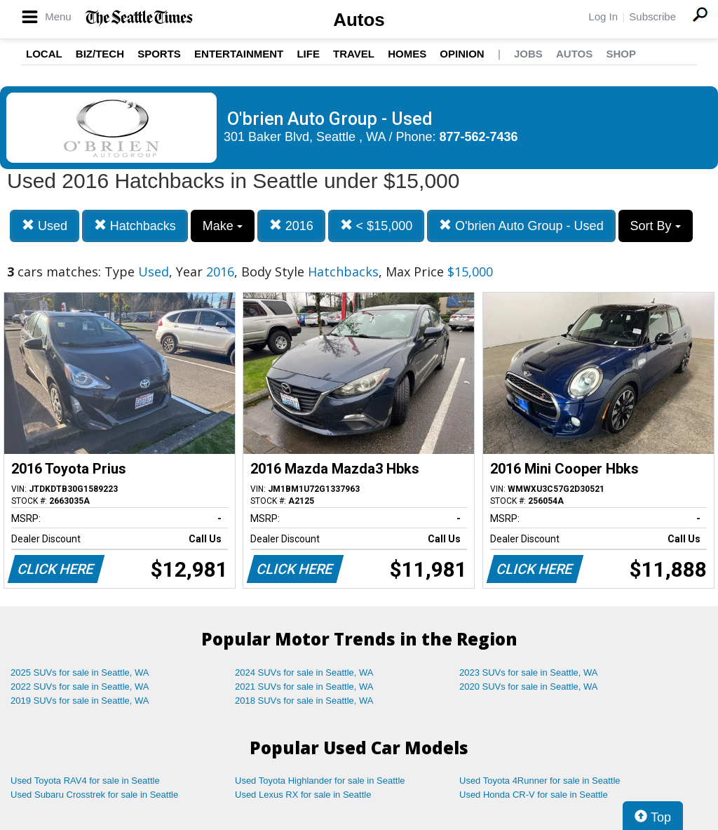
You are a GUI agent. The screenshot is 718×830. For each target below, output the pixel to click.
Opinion (462, 54)
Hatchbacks (135, 225)
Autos (359, 19)
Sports (159, 54)
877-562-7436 (479, 137)
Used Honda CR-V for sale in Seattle (533, 794)
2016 (291, 225)
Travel (353, 54)
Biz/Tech (100, 54)
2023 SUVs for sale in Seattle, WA (528, 672)
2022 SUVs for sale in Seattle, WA (80, 686)
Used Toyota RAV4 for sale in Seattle (85, 780)
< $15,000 (376, 225)
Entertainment (238, 54)
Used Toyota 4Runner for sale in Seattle (540, 780)
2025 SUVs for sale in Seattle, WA (80, 672)
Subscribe (652, 16)
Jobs (528, 54)
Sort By (655, 226)
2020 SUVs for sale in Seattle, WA (528, 686)
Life (308, 54)
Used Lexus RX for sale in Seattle (303, 794)
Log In (603, 16)
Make (223, 226)
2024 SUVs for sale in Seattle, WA (304, 672)
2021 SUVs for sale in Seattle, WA (304, 686)
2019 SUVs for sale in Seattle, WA (80, 700)
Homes (407, 54)
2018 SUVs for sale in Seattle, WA (304, 700)
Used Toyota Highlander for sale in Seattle (320, 780)
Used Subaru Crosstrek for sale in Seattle (94, 794)
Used (44, 225)
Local (44, 54)
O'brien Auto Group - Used (521, 225)
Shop (621, 54)
